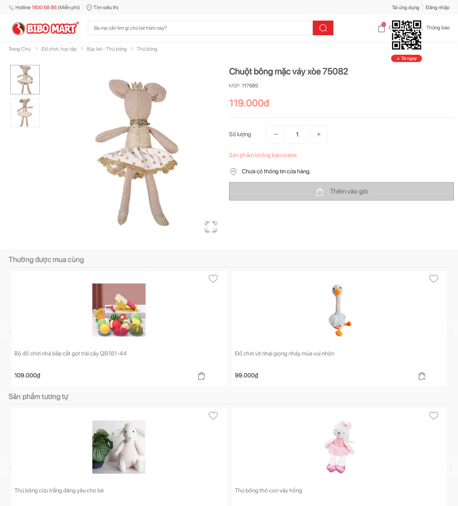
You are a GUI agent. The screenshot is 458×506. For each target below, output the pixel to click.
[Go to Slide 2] (25, 112)
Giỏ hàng (392, 27)
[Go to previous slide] (10, 331)
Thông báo (432, 27)
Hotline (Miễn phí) (44, 7)
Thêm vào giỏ (341, 191)
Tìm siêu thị (102, 7)
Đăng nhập (438, 7)
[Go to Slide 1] (25, 79)
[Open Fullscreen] (211, 226)
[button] (137, 152)
